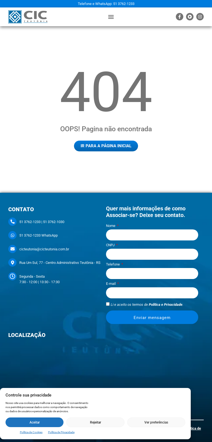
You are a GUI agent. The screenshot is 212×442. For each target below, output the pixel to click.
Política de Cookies (31, 432)
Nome (111, 226)
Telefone (113, 264)
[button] (110, 16)
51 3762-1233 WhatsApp (38, 235)
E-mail (111, 284)
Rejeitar (95, 422)
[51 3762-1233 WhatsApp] (12, 235)
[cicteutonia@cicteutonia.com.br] (12, 249)
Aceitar (35, 422)
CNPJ (110, 245)
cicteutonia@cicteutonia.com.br (44, 249)
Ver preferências (156, 422)
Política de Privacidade (61, 432)
